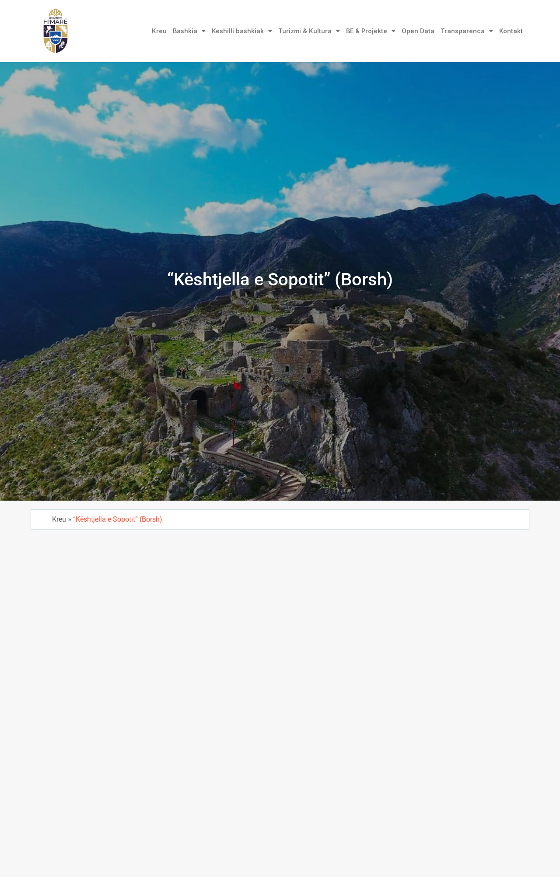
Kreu (159, 31)
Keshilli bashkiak (242, 31)
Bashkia (189, 31)
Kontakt (511, 31)
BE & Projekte (371, 31)
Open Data (418, 31)
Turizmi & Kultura (309, 31)
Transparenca (467, 31)
